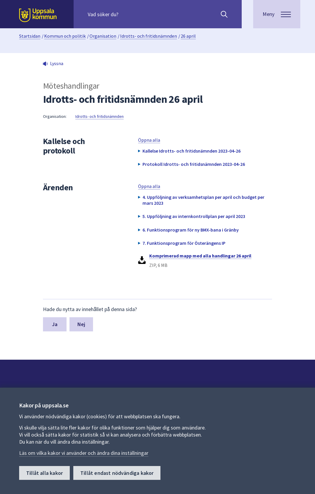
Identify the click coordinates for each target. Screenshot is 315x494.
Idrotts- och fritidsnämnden (148, 36)
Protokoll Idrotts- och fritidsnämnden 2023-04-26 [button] (193, 164)
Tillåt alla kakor (44, 473)
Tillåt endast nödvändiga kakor (116, 473)
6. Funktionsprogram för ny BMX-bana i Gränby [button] (190, 230)
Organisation (102, 36)
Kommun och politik (65, 36)
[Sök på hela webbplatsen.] (126, 14)
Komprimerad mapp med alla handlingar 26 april (200, 256)
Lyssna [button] (56, 63)
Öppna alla (149, 140)
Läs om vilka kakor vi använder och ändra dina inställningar (83, 453)
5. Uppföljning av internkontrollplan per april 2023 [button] (193, 216)
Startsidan (29, 36)
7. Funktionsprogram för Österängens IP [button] (184, 243)
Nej (81, 324)
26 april (188, 36)
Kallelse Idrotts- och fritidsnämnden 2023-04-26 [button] (191, 151)
